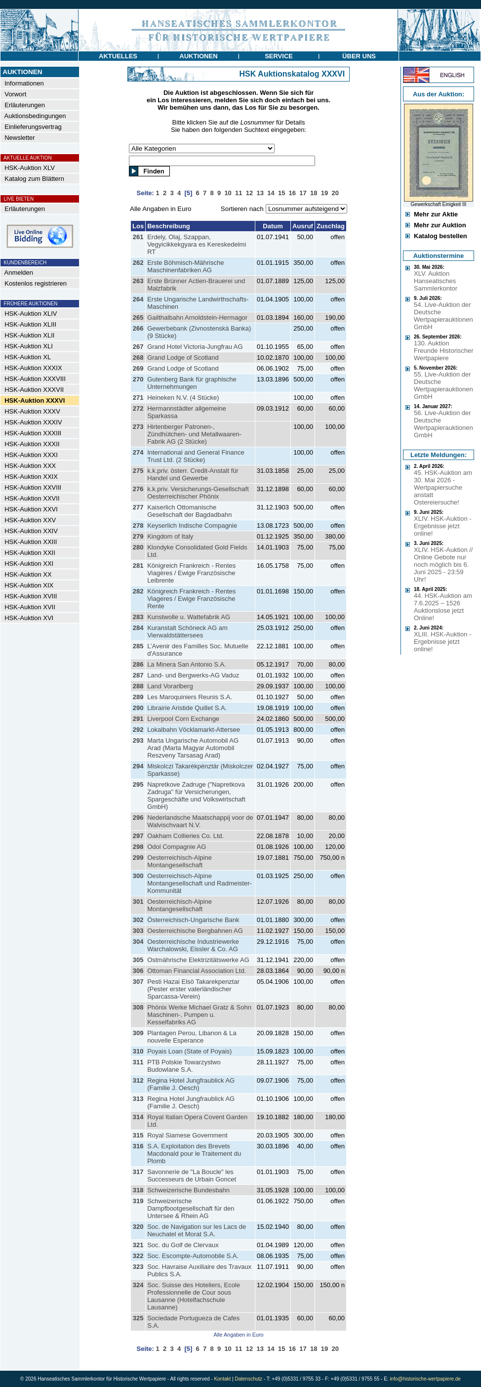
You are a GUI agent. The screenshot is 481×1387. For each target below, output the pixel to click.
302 (138, 920)
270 (138, 379)
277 (138, 507)
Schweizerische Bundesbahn (188, 1190)
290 (138, 708)
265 (138, 317)
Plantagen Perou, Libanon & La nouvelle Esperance (192, 1036)
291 (138, 718)
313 (138, 1098)
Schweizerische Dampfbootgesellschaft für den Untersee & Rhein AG (190, 1208)
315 (138, 1135)
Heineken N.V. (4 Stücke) (183, 397)
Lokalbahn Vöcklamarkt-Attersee (193, 729)
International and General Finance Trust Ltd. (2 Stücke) (195, 456)
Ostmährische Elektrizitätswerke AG (198, 960)
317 (138, 1172)
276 (138, 489)
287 (138, 675)
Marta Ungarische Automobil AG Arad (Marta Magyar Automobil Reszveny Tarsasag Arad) (193, 748)
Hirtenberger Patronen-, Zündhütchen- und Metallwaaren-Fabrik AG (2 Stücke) (194, 434)
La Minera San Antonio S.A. (186, 664)
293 (138, 740)
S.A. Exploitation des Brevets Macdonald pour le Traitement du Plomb (194, 1153)
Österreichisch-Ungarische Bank (193, 920)
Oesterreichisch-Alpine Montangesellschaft (179, 861)
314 (138, 1117)
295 (138, 784)
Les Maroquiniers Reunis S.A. (189, 697)
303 (138, 930)
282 (138, 591)
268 (138, 357)
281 (138, 565)
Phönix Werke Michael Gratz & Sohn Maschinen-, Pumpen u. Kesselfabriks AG (199, 1015)
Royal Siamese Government (187, 1135)
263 (138, 281)
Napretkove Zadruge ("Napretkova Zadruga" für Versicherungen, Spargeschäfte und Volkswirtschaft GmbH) (196, 795)
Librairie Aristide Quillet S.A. (187, 708)
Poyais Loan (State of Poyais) (189, 1051)
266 (138, 328)
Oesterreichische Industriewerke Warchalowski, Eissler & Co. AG (193, 945)
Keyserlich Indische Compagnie (192, 525)
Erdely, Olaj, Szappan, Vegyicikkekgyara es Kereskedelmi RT (196, 244)
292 (138, 729)
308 (138, 1007)
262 (138, 262)
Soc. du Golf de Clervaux (183, 1245)
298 (138, 846)
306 (138, 970)
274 (138, 452)
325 (138, 1318)
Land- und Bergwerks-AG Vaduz (193, 675)
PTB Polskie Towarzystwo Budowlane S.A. (184, 1065)
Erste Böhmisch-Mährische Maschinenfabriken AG (185, 266)
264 (138, 299)
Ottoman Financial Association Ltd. (196, 970)
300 (138, 876)
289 (138, 697)
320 (138, 1226)
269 (138, 368)
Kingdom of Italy (170, 536)
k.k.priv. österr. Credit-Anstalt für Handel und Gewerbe (193, 474)
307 (138, 981)
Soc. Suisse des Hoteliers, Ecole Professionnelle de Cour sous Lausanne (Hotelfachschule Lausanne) (193, 1296)
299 (138, 857)
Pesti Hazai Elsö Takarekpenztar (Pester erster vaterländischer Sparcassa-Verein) (193, 989)
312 (138, 1080)
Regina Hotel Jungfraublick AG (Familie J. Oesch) (191, 1084)
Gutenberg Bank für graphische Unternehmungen (192, 383)
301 (138, 901)
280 (138, 547)
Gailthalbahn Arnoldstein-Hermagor (197, 317)
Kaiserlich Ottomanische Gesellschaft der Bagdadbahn (189, 511)
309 (138, 1033)
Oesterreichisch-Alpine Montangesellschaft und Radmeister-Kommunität (199, 883)
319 (138, 1201)
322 (138, 1256)
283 (138, 617)
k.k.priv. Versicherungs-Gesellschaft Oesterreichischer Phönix (198, 492)
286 (138, 664)
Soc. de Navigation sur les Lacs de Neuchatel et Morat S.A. (196, 1230)
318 (138, 1190)
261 (138, 237)
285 (138, 646)
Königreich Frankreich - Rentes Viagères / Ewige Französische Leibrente (191, 573)
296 (138, 817)
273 (138, 426)
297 (138, 836)
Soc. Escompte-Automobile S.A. (193, 1256)
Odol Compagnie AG (176, 846)
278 (138, 525)
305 (138, 960)
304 (138, 941)
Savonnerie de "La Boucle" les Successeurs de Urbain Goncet (191, 1175)
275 (138, 470)
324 (138, 1285)
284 (138, 627)
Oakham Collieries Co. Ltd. (185, 836)
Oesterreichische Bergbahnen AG (195, 930)
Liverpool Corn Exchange (183, 718)
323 (138, 1266)
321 (138, 1245)
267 (138, 346)
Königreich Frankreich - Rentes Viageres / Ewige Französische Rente (191, 599)
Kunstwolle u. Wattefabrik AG (188, 617)
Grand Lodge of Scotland (183, 357)
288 (138, 686)
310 (138, 1051)
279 (138, 536)
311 (138, 1062)
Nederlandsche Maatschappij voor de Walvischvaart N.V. (200, 821)
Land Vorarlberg (170, 686)
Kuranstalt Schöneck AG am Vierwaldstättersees (187, 631)
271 (138, 397)
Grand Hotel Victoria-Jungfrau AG (194, 346)
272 (138, 408)
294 (138, 766)
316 (138, 1146)
